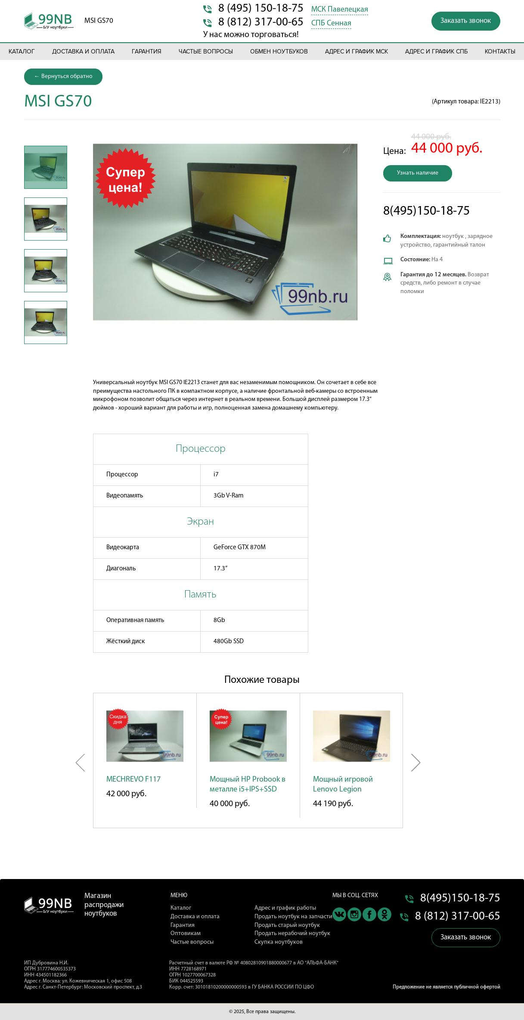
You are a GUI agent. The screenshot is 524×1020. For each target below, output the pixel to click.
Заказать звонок (465, 21)
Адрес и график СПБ (436, 51)
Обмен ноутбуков (279, 51)
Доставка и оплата (83, 51)
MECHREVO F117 (133, 780)
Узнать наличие (417, 173)
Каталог (22, 51)
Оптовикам (186, 933)
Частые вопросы (206, 51)
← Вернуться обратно (63, 76)
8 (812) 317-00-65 (261, 22)
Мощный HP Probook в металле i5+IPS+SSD (247, 785)
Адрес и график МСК (356, 51)
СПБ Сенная (331, 23)
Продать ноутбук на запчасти (293, 917)
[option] (45, 167)
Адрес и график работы (285, 908)
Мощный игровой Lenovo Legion (343, 785)
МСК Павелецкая (339, 10)
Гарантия (146, 51)
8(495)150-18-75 (426, 211)
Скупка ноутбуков (278, 942)
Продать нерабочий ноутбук (292, 933)
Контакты (500, 51)
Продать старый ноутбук (287, 925)
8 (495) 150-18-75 (261, 9)
